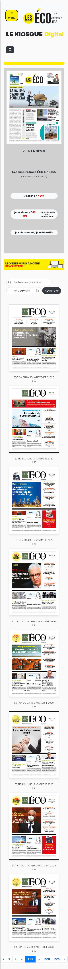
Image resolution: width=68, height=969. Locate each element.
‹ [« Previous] (3, 959)
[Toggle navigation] (10, 49)
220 (47, 959)
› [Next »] (64, 959)
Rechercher (52, 291)
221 (57, 959)
